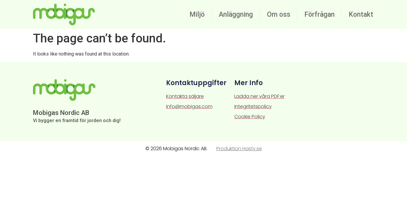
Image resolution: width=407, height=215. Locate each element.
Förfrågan (319, 14)
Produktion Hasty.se (239, 148)
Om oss (278, 14)
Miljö (197, 14)
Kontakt (361, 14)
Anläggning (236, 14)
